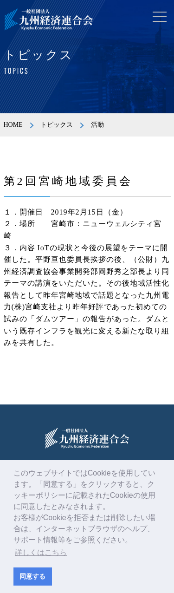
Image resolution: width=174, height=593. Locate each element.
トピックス (56, 124)
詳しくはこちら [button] (41, 552)
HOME (13, 124)
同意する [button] (32, 576)
